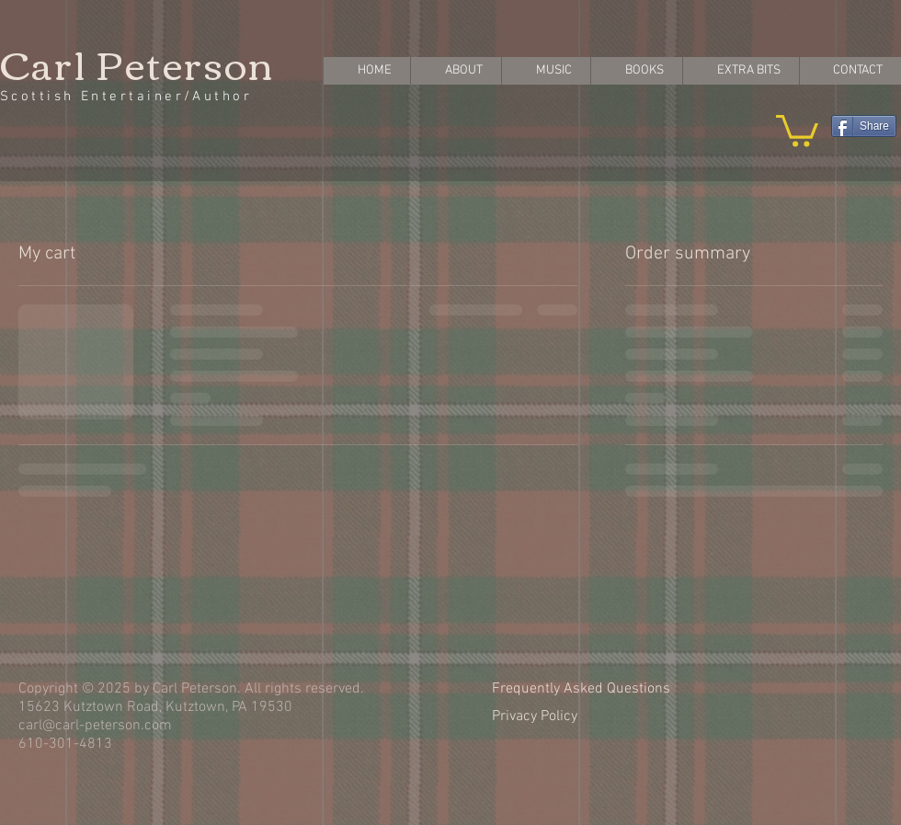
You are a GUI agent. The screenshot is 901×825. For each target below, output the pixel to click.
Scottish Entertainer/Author (126, 96)
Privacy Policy (534, 716)
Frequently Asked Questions (581, 689)
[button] (797, 129)
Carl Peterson (137, 62)
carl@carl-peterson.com (95, 725)
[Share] (863, 126)
